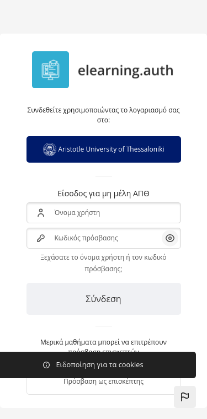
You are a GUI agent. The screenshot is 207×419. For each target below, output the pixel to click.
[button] (185, 397)
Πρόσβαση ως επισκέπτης (103, 381)
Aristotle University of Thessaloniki (103, 149)
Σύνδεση (103, 299)
